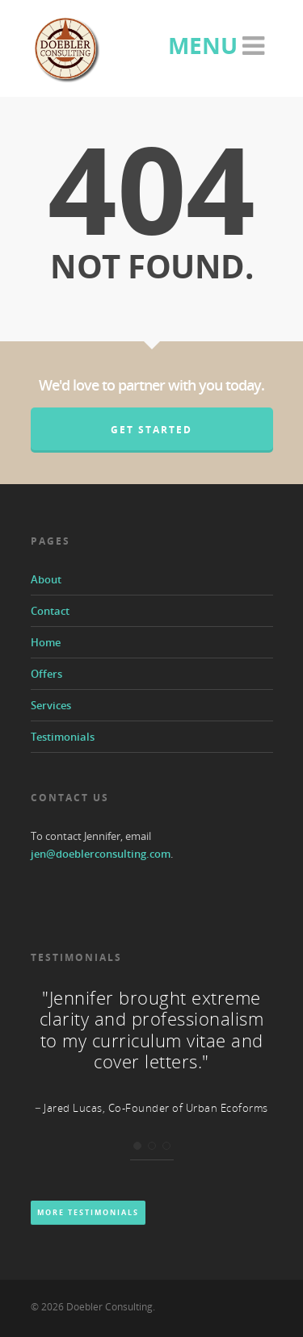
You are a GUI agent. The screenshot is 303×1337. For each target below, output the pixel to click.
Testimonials (63, 736)
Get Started (151, 430)
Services (51, 705)
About (46, 579)
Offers (46, 673)
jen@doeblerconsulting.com (100, 853)
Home (46, 642)
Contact (50, 611)
